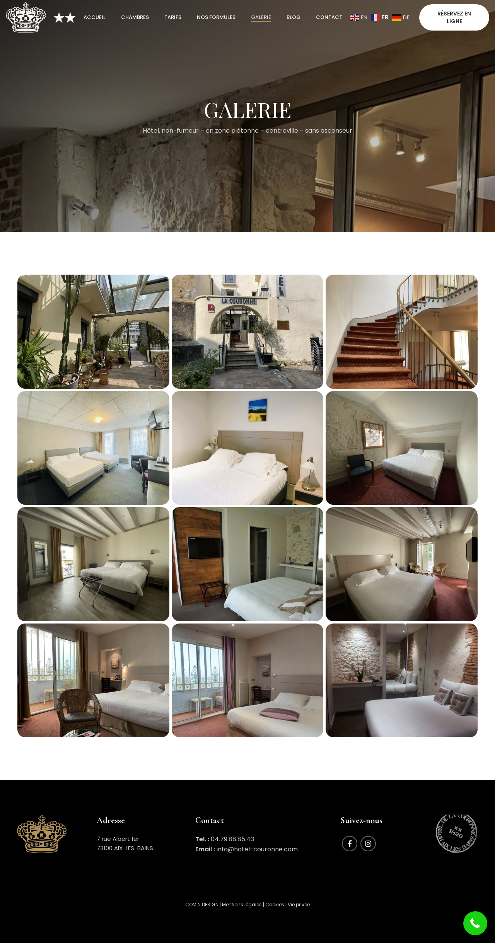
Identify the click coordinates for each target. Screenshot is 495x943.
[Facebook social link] (349, 843)
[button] (475, 923)
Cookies (274, 904)
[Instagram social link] (368, 843)
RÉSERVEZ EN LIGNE (454, 17)
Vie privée (299, 904)
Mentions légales (242, 904)
